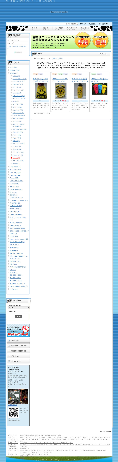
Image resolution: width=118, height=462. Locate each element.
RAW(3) (13, 270)
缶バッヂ (50, 450)
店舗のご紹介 (12, 405)
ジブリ (83, 439)
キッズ (22, 443)
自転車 (22, 448)
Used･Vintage (12, 448)
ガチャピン (76, 439)
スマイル (95, 437)
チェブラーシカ (48, 439)
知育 (71, 443)
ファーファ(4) (17, 149)
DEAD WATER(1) (16, 214)
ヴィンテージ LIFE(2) (19, 129)
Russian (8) (14, 183)
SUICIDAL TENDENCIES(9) (16, 274)
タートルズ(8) (17, 93)
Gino (67, 443)
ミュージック (30, 444)
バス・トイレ (92, 444)
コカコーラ (101, 437)
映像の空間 (57, 435)
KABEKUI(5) (14, 247)
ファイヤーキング (37, 437)
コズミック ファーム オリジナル (38, 454)
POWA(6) (13, 264)
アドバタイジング (95, 439)
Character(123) (15, 166)
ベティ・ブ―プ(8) (18, 90)
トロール (62, 437)
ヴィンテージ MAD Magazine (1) (19, 125)
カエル (103, 439)
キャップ (50, 452)
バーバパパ (69, 439)
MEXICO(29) (14, 186)
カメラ (27, 448)
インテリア (105, 444)
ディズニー (33, 439)
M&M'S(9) (16, 101)
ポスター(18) (17, 135)
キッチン (99, 444)
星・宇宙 (23, 444)
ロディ (64, 443)
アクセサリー (12, 446)
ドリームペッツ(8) (18, 152)
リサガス (56, 439)
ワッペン (43, 450)
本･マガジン (12, 435)
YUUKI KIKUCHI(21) (17, 283)
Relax (85, 444)
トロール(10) (17, 146)
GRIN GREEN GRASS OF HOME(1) (19, 232)
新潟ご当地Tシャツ (26, 456)
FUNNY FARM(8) (16, 222)
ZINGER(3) (14, 289)
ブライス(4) (16, 141)
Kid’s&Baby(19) (15, 169)
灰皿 (76, 450)
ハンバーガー (87, 437)
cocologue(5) (15, 211)
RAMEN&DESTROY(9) (18, 267)
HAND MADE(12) (16, 189)
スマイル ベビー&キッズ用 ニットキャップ (40, 81)
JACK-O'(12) (14, 244)
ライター (81, 450)
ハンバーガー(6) (18, 155)
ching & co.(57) (15, 208)
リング (31, 450)
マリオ (87, 439)
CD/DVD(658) (15, 70)
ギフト (10, 456)
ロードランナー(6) (18, 118)
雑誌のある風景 (40, 435)
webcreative (80, 459)
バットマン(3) (17, 87)
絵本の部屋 (23, 435)
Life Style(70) (15, 172)
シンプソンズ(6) (18, 104)
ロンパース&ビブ (30, 443)
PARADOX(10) (15, 261)
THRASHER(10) (16, 280)
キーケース (66, 450)
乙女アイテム (79, 444)
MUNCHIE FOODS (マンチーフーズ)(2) (19, 257)
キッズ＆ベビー (13, 441)
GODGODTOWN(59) (17, 228)
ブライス (46, 437)
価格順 (55, 58)
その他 (22, 452)
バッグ (39, 452)
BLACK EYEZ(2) (16, 206)
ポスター (23, 437)
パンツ (34, 452)
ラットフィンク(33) (19, 143)
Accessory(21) (15, 175)
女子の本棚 (31, 435)
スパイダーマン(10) (19, 81)
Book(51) (13, 67)
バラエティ (23, 446)
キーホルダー (24, 450)
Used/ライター (93, 450)
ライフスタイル (13, 443)
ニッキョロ (70, 444)
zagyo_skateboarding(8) (19, 286)
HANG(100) (14, 236)
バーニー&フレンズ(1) (20, 79)
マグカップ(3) (17, 121)
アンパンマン (57, 443)
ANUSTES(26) (15, 203)
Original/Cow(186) (16, 180)
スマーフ (40, 439)
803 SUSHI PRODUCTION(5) (16, 196)
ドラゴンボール (25, 439)
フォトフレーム (50, 444)
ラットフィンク (54, 437)
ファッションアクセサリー (44, 443)
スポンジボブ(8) (18, 110)
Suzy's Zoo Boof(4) (19, 115)
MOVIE (107, 437)
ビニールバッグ (58, 450)
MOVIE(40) (16, 163)
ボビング (29, 437)
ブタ (107, 439)
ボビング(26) (17, 138)
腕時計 (86, 450)
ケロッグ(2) (16, 76)
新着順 (61, 58)
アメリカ (11, 437)
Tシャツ (43, 452)
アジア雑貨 (38, 444)
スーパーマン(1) (18, 84)
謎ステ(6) (13, 192)
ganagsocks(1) (15, 225)
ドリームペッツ (78, 437)
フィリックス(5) (18, 132)
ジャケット (28, 452)
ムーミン (62, 439)
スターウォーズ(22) (19, 96)
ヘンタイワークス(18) (17, 242)
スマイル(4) (16, 158)
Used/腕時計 (103, 450)
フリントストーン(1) (19, 98)
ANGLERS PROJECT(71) (19, 200)
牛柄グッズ (23, 454)
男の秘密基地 (49, 435)
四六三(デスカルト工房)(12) (18, 218)
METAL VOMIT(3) (16, 253)
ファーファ (69, 437)
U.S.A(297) (14, 73)
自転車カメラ (12, 444)
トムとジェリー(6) (18, 113)
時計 (43, 444)
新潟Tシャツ (12, 454)
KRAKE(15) (14, 250)
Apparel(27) (14, 178)
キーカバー (37, 450)
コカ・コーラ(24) (18, 160)
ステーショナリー (61, 444)
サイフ (72, 450)
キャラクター (12, 439)
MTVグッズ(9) (17, 107)
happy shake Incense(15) (19, 239)
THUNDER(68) (15, 278)
